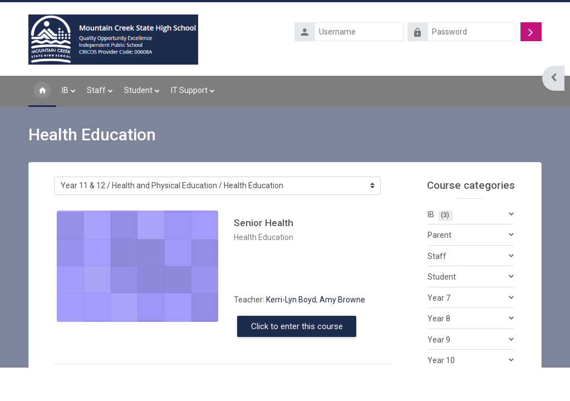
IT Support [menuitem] (189, 90)
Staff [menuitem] (96, 90)
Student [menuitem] (138, 90)
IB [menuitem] (65, 90)
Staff (437, 256)
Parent (439, 235)
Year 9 (439, 339)
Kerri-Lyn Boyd (291, 299)
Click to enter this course (297, 326)
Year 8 (439, 319)
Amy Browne (342, 299)
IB (431, 214)
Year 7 (439, 298)
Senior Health (263, 223)
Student (442, 277)
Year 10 (441, 360)
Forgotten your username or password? (477, 48)
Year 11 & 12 (450, 381)
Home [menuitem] (42, 91)
